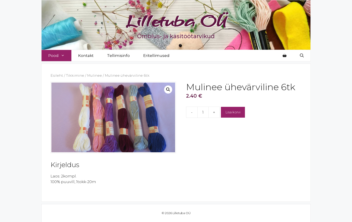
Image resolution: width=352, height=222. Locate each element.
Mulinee (94, 75)
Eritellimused (156, 55)
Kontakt (86, 55)
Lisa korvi (232, 112)
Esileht (57, 75)
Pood (59, 55)
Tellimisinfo (118, 55)
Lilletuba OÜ (176, 20)
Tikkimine (75, 75)
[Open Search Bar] (301, 55)
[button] (168, 89)
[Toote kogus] (203, 112)
